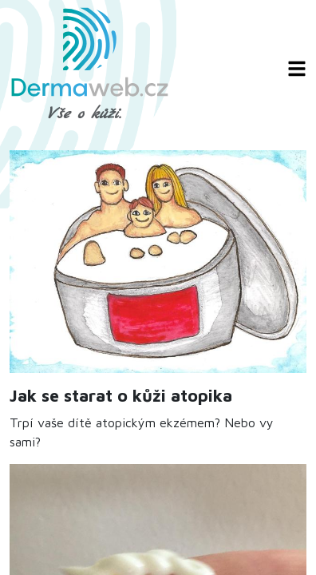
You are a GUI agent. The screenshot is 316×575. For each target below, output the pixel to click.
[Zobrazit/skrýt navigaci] (296, 68)
